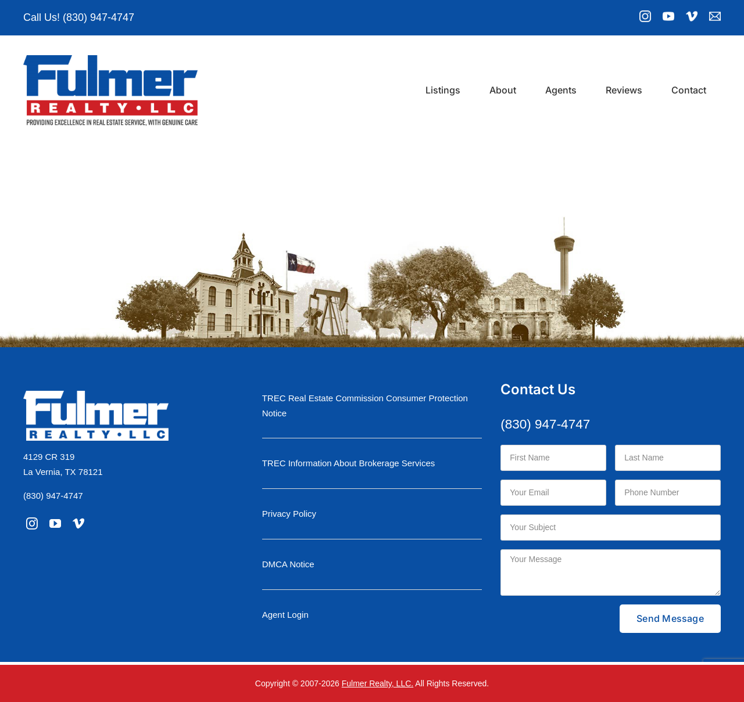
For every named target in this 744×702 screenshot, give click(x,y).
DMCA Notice (288, 564)
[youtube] (55, 524)
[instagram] (32, 524)
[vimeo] (78, 524)
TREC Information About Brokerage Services (348, 463)
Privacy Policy (289, 514)
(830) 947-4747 (53, 496)
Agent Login (285, 615)
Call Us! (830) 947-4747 (78, 17)
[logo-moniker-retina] (110, 59)
